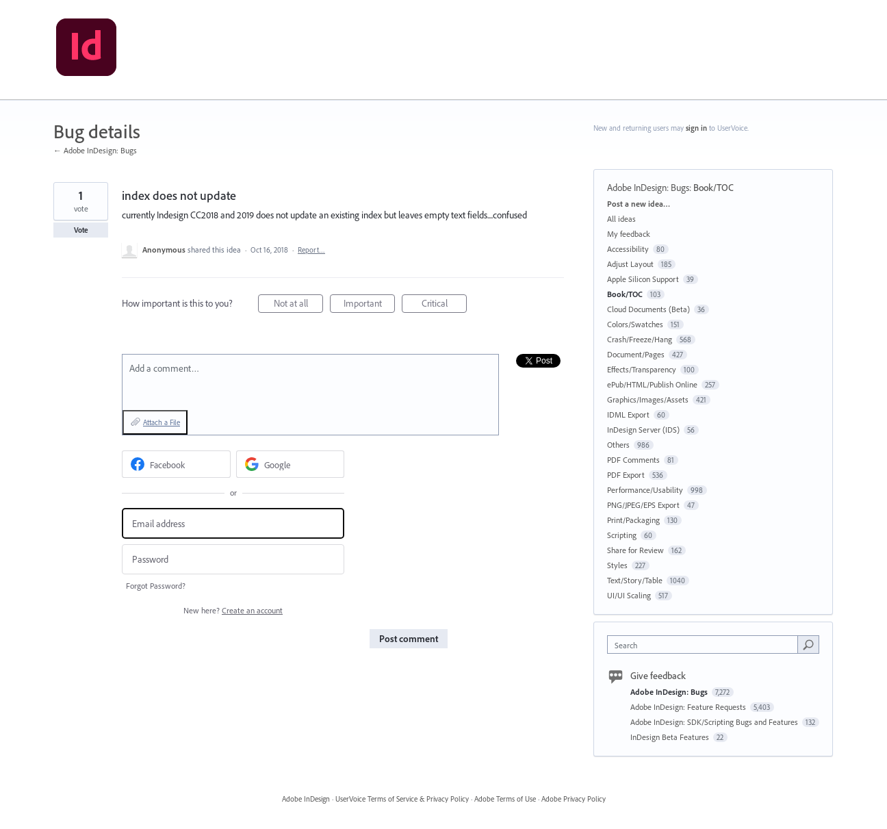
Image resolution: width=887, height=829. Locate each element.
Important (370, 305)
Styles (617, 565)
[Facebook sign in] (176, 464)
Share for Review (635, 550)
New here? (233, 610)
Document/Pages (636, 354)
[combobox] (706, 644)
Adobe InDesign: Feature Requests (689, 707)
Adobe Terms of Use (505, 799)
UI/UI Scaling (629, 595)
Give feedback (658, 675)
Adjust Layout (630, 264)
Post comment (408, 639)
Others (618, 444)
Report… (311, 250)
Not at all (299, 305)
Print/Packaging (633, 520)
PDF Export (626, 475)
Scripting (622, 535)
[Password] (233, 559)
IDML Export (628, 414)
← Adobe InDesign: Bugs (95, 150)
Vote (81, 230)
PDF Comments (633, 460)
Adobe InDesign (306, 799)
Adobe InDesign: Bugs (648, 187)
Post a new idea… (638, 204)
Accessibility (628, 249)
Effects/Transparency (641, 369)
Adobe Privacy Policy (573, 799)
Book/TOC (713, 187)
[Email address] (233, 523)
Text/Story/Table (635, 580)
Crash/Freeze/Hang (639, 339)
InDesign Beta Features (670, 737)
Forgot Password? (155, 586)
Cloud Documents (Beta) (648, 309)
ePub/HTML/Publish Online (652, 384)
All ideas (621, 219)
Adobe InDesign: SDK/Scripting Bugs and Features (715, 722)
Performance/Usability (645, 490)
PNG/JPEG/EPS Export (643, 505)
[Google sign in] (290, 464)
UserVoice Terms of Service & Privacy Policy (402, 799)
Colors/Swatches (635, 324)
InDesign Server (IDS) (643, 429)
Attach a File (161, 422)
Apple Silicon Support (643, 279)
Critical (444, 305)
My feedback (628, 234)
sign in (696, 128)
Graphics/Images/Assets (648, 399)
